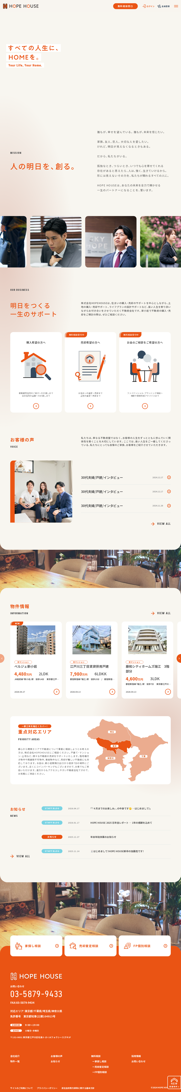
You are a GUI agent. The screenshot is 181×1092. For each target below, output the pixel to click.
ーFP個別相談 (99, 1072)
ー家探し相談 (99, 1061)
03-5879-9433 (36, 994)
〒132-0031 (40, 1037)
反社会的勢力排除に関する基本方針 (78, 1088)
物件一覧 (15, 1061)
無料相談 (96, 1056)
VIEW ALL (161, 524)
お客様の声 (56, 1056)
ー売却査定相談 (100, 1067)
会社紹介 (15, 1056)
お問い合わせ (138, 1061)
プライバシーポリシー (47, 1088)
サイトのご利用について (21, 1088)
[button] (179, 658)
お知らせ (55, 1061)
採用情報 (136, 1056)
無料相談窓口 (125, 6)
